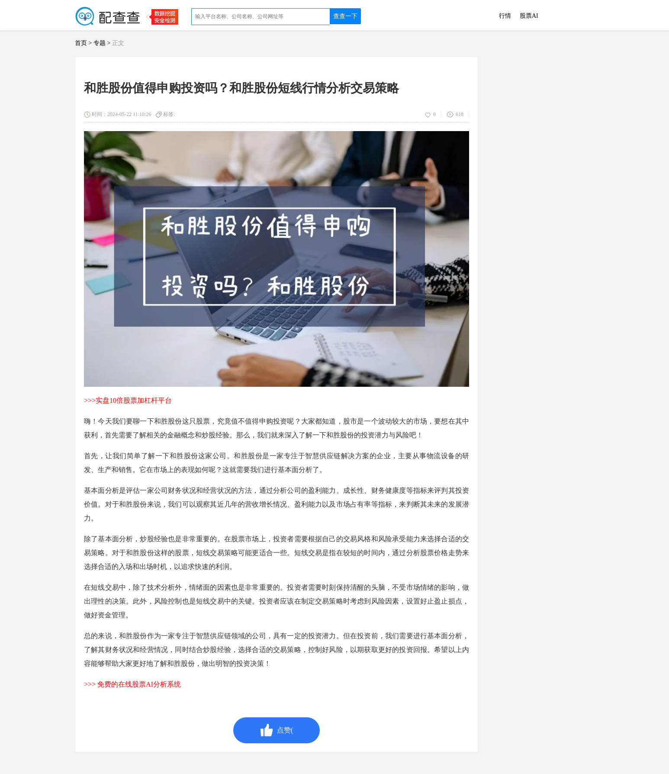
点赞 (276, 730)
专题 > (102, 43)
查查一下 (345, 16)
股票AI (529, 16)
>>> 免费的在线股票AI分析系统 (132, 684)
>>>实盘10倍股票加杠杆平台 (128, 400)
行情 (505, 16)
